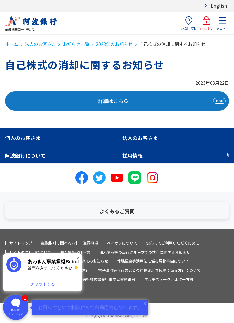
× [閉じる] (78, 258)
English (219, 5)
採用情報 (132, 155)
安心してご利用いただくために (172, 243)
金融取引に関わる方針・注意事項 (69, 243)
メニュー (222, 23)
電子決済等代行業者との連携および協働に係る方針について (149, 270)
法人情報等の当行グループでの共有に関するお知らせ (144, 252)
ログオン (206, 23)
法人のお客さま (40, 44)
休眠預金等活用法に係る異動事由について (153, 261)
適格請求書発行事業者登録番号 (108, 279)
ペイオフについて (122, 243)
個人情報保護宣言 (75, 252)
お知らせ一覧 (76, 44)
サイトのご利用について (30, 252)
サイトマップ (20, 243)
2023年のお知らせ (114, 44)
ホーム (11, 44)
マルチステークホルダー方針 (169, 279)
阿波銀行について (25, 155)
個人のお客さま (22, 138)
